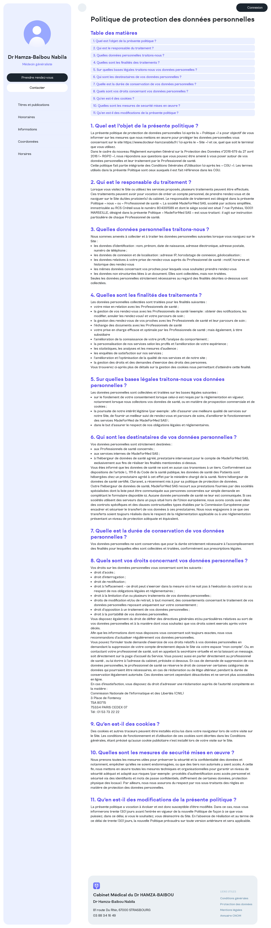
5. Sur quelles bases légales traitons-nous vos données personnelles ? (145, 70)
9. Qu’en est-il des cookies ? (113, 98)
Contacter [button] (37, 88)
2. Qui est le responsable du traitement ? (123, 48)
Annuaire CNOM (230, 915)
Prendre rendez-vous (37, 77)
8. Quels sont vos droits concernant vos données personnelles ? (140, 91)
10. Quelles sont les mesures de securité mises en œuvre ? (136, 106)
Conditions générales (234, 898)
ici (145, 495)
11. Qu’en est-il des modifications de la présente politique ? (135, 113)
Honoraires (22, 117)
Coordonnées (24, 141)
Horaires (20, 153)
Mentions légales (231, 910)
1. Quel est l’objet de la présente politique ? (124, 41)
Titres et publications (29, 104)
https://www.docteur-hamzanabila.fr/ (151, 142)
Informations (23, 129)
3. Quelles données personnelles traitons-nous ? (128, 55)
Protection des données (236, 904)
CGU (216, 170)
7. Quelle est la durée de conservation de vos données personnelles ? (144, 84)
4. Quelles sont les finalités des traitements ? (126, 62)
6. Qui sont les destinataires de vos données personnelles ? (137, 77)
